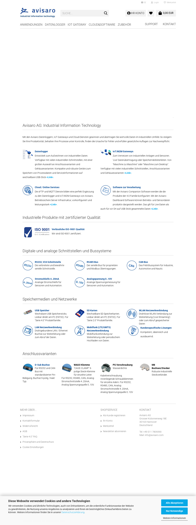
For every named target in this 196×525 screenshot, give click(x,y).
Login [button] (155, 2)
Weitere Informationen (174, 518)
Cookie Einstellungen (33, 447)
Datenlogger (55, 24)
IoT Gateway (77, 24)
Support (151, 24)
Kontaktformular (31, 420)
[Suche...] (106, 13)
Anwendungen (31, 24)
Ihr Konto (108, 420)
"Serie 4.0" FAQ (30, 436)
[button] (144, 2)
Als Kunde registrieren (114, 415)
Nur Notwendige (174, 511)
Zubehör (124, 24)
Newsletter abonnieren (114, 431)
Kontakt (169, 24)
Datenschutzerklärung (73, 512)
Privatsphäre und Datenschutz (38, 442)
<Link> (49, 177)
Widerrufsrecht (30, 426)
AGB (25, 431)
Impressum (28, 415)
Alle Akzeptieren (174, 503)
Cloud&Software (102, 24)
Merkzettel (170, 2)
